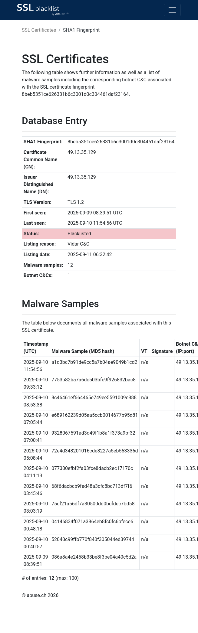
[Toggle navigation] (172, 10)
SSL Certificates (39, 30)
